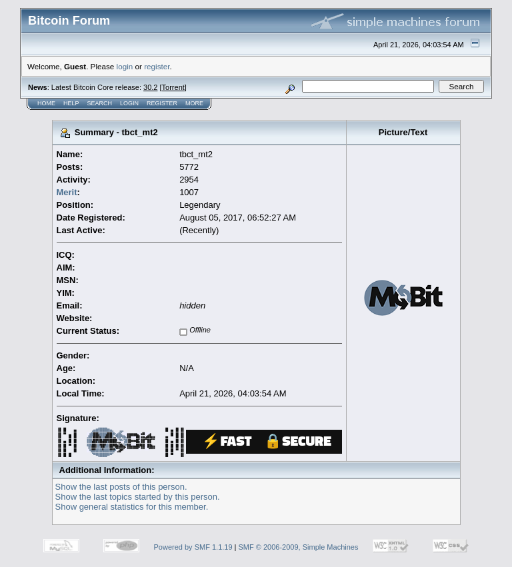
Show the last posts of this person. (121, 487)
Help (71, 103)
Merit (67, 192)
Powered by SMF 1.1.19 (193, 547)
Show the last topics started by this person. (137, 497)
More (194, 103)
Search (100, 103)
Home (46, 103)
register (156, 66)
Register (162, 103)
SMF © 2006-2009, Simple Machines (299, 547)
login (125, 66)
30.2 (150, 87)
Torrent (173, 87)
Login (129, 103)
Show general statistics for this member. (132, 507)
